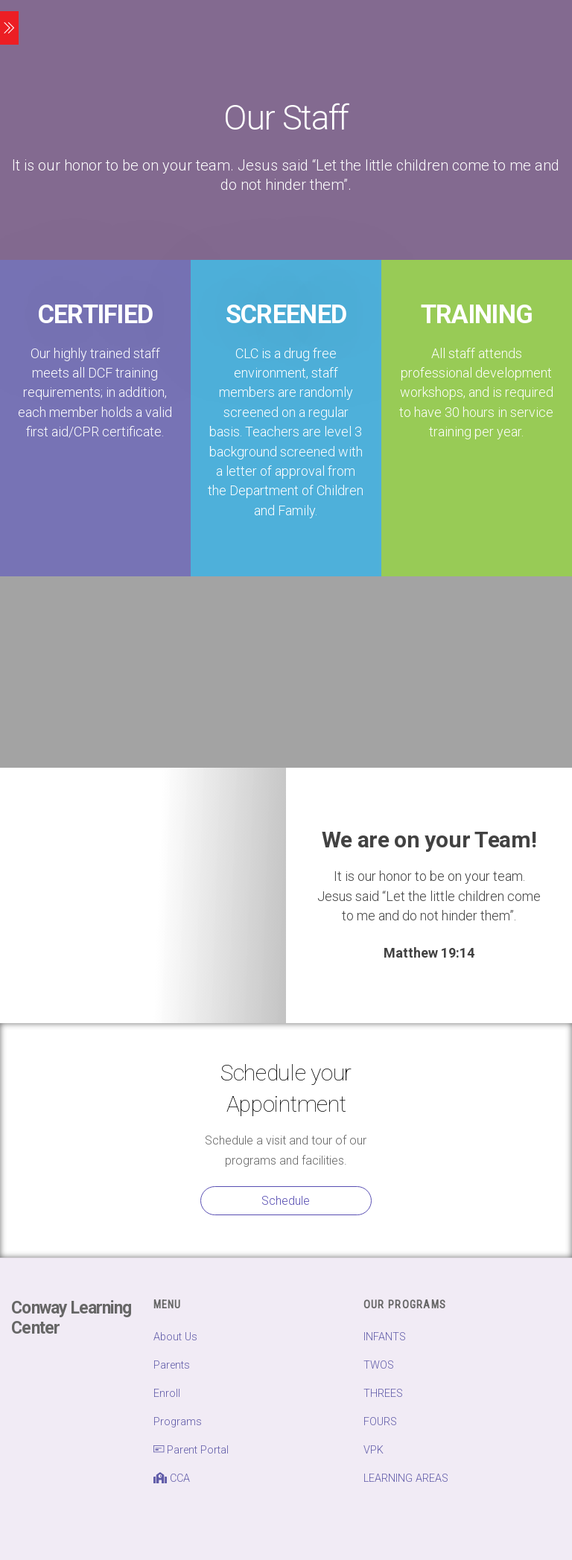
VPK (373, 1450)
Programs (177, 1422)
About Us (175, 1337)
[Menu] (9, 28)
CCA (171, 1478)
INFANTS (384, 1337)
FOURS (380, 1422)
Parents (171, 1365)
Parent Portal (191, 1450)
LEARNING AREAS (405, 1478)
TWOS (378, 1365)
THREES (383, 1393)
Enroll (166, 1393)
